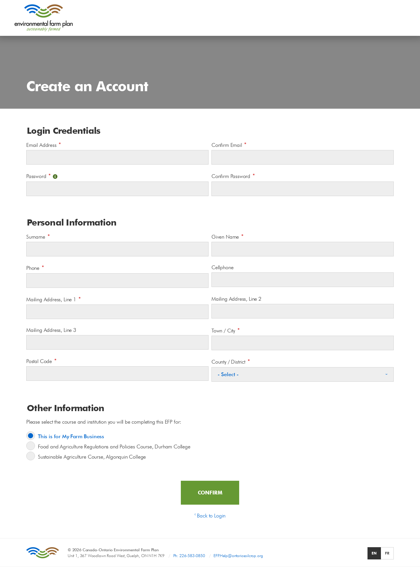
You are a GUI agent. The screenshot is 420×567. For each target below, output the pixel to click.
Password (41, 175)
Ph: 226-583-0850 (189, 555)
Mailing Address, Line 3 (51, 330)
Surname (38, 236)
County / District (230, 361)
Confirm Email (228, 144)
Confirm (210, 492)
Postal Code (41, 360)
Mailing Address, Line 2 (236, 299)
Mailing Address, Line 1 (53, 298)
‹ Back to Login (210, 516)
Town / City (225, 330)
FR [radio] (387, 553)
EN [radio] (374, 553)
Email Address (43, 144)
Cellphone (222, 267)
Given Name (227, 236)
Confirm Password (233, 175)
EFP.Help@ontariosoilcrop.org (238, 555)
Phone (35, 267)
